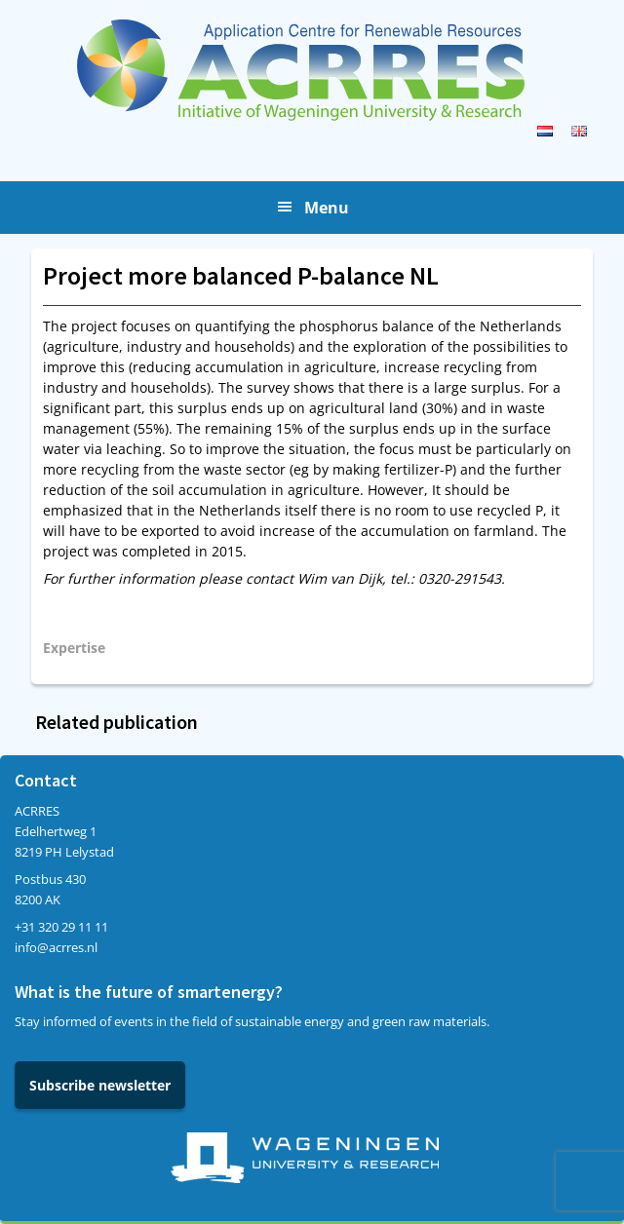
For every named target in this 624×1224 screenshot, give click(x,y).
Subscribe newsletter (100, 1085)
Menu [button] (326, 207)
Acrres (312, 70)
